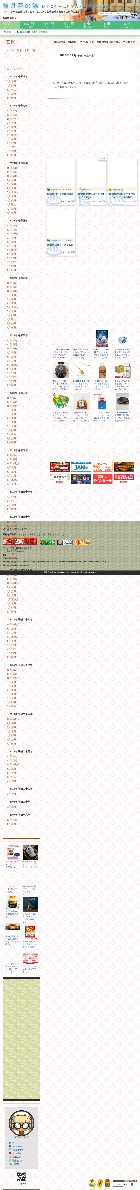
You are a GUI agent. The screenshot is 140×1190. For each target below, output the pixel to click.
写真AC (16, 1157)
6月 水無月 (12, 134)
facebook (17, 1146)
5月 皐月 (11, 81)
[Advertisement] (21, 1039)
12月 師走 (12, 110)
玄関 (9, 32)
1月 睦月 (11, 97)
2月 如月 (11, 93)
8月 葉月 (11, 126)
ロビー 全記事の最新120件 (21, 50)
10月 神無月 (13, 118)
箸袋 (103, 158)
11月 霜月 (12, 114)
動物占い (17, 1160)
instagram (17, 1150)
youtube (16, 1153)
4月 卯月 (11, 85)
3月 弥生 (11, 89)
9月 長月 (11, 122)
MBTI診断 (14, 1163)
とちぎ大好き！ (15, 68)
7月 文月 (11, 130)
